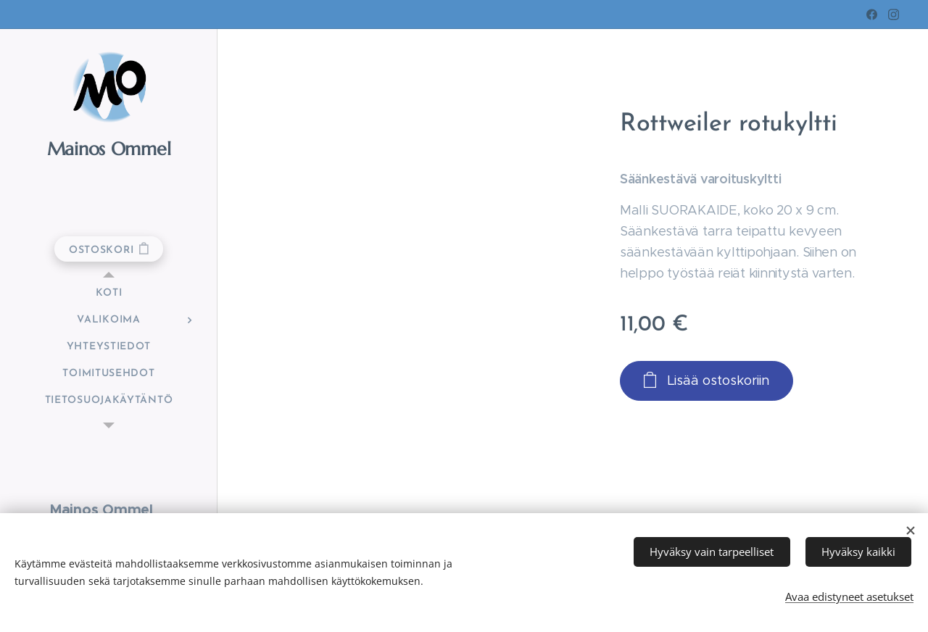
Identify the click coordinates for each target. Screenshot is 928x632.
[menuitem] (108, 293)
